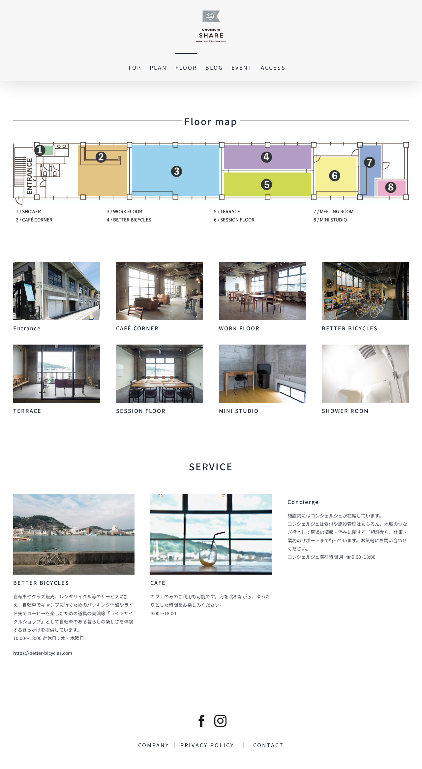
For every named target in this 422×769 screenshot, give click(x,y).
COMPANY (155, 745)
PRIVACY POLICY (210, 745)
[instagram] (220, 721)
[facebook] (202, 721)
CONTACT (265, 745)
